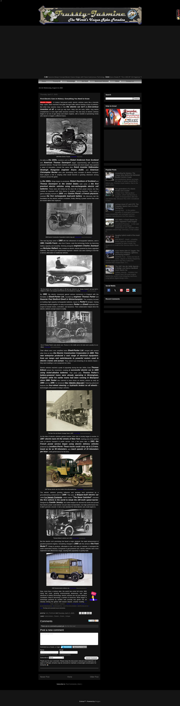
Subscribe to (52, 657)
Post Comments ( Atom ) (74, 684)
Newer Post (44, 677)
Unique (67, 616)
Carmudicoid (82, 538)
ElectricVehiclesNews (86, 237)
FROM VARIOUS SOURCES (57, 604)
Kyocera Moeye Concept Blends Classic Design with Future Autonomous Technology (80, 77)
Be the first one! (70, 626)
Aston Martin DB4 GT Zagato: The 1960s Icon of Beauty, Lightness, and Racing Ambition (127, 224)
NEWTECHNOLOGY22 (82, 606)
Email (61, 650)
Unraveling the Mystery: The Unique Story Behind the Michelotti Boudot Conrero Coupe (127, 146)
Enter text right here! (69, 639)
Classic (56, 616)
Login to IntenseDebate (66, 647)
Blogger (97, 701)
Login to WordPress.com (79, 647)
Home (69, 677)
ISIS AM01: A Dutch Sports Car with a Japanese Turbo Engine (126, 192)
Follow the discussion (96, 621)
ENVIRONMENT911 (57, 606)
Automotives (49, 616)
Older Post (94, 677)
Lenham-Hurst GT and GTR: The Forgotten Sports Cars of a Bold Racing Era (127, 177)
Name (42, 650)
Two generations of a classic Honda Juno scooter (125, 161)
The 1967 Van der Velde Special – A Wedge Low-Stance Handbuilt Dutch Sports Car (127, 239)
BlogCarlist (79, 156)
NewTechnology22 (91, 290)
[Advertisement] (90, 43)
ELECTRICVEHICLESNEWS (70, 606)
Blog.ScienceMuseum (88, 489)
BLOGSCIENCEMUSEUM (46, 606)
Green (62, 616)
